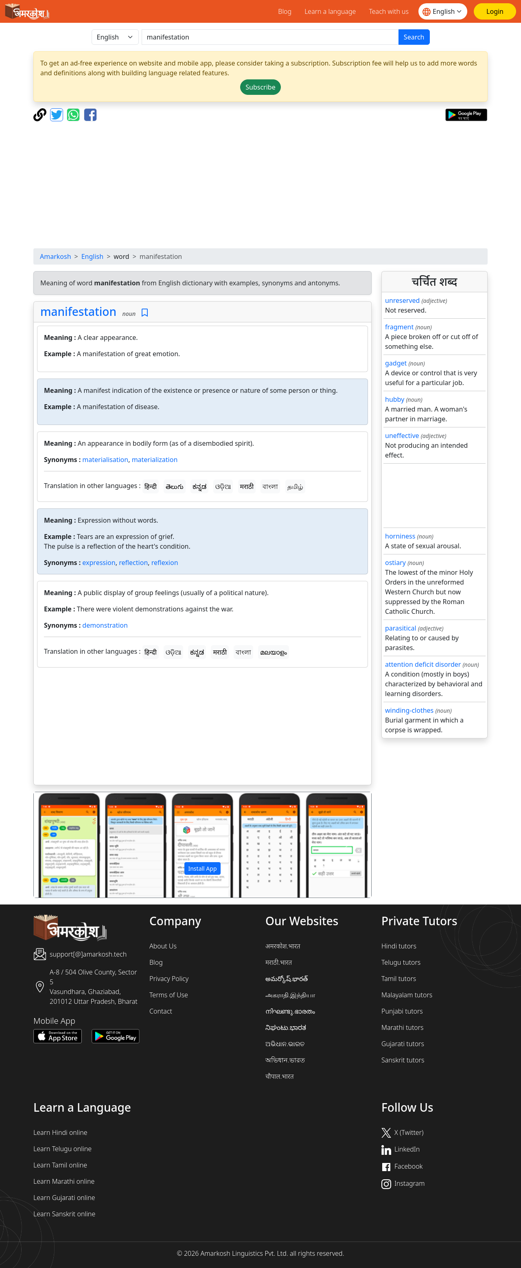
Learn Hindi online (60, 1132)
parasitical (400, 628)
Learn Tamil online (60, 1165)
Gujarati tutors (402, 1043)
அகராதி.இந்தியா (290, 994)
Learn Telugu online (62, 1148)
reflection (133, 562)
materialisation (105, 459)
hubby (394, 399)
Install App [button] (202, 868)
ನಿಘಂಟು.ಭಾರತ (285, 1027)
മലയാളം (273, 652)
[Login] (495, 11)
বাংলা (270, 486)
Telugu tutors (400, 962)
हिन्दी (150, 486)
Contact (160, 1011)
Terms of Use (168, 994)
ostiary (395, 562)
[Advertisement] (260, 185)
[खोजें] (270, 37)
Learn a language (330, 11)
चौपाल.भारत (279, 1076)
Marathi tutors (402, 1027)
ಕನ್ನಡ (199, 486)
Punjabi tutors (402, 1011)
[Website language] (442, 11)
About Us (163, 946)
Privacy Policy (168, 978)
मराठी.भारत (278, 962)
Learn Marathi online (63, 1181)
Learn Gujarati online (64, 1197)
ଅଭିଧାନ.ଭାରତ (284, 1043)
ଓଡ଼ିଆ (223, 486)
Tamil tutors (398, 978)
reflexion (164, 562)
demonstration (105, 625)
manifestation (78, 311)
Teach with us (389, 11)
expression (98, 562)
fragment (399, 326)
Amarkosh (55, 256)
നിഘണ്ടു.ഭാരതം (290, 1011)
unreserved (402, 300)
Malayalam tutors (406, 994)
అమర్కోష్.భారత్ (286, 978)
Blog (284, 11)
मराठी (247, 486)
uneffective (402, 435)
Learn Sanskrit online (64, 1213)
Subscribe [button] (260, 87)
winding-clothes (409, 710)
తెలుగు (175, 486)
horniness (400, 536)
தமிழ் (295, 486)
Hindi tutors (398, 946)
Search (414, 37)
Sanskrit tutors (402, 1060)
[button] (59, 845)
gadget (396, 363)
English (92, 256)
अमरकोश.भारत (282, 946)
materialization (155, 459)
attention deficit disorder (423, 664)
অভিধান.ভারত (285, 1060)
